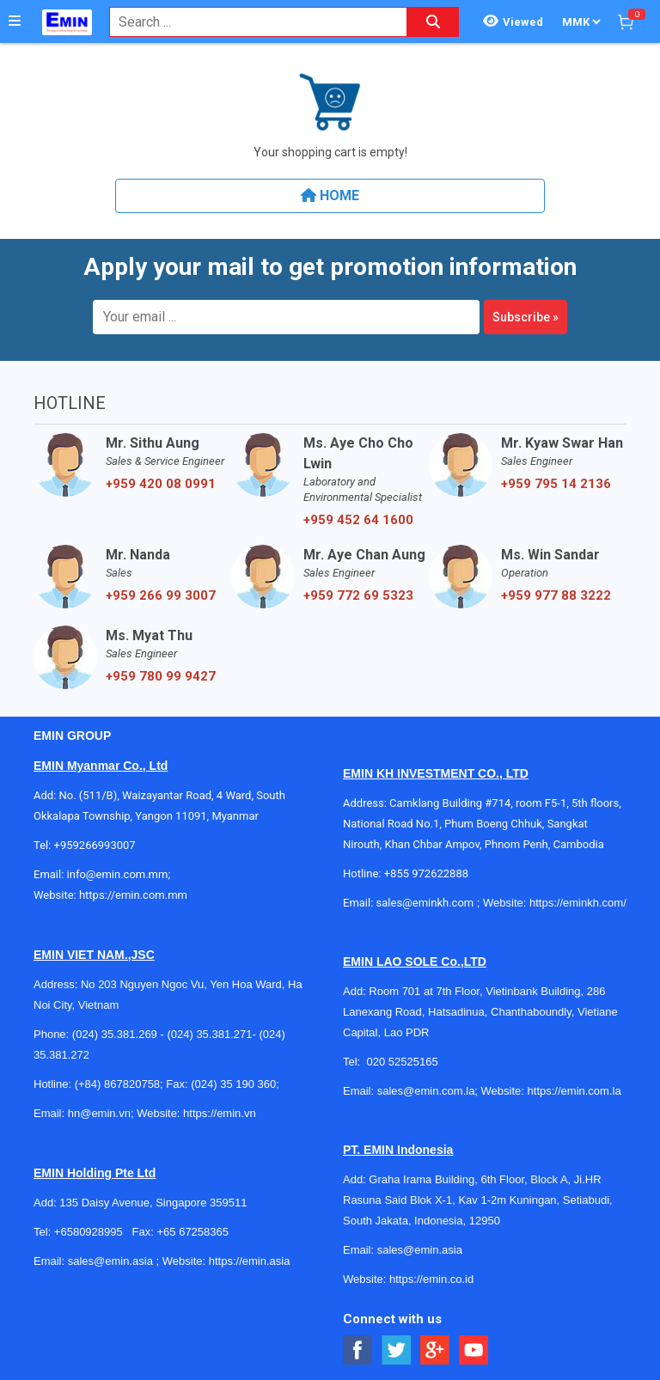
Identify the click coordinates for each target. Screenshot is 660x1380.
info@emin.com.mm (117, 874)
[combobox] (249, 22)
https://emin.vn (219, 1113)
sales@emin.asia (110, 1261)
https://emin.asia (249, 1261)
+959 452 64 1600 (358, 520)
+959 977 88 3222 (556, 595)
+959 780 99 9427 (161, 676)
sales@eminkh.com (425, 902)
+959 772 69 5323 (358, 595)
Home (330, 195)
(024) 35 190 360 (233, 1084)
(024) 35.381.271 (209, 1034)
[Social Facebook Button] (358, 1350)
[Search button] (433, 22)
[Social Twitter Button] (397, 1350)
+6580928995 (88, 1231)
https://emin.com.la (574, 1090)
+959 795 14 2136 (556, 484)
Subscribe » (525, 317)
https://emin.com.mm (133, 894)
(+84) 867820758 (117, 1084)
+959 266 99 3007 (161, 595)
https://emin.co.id (431, 1279)
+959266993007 (98, 845)
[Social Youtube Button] (474, 1350)
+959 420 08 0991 (161, 484)
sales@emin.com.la (426, 1090)
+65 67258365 (192, 1231)
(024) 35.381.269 (114, 1034)
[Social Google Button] (435, 1350)
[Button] (15, 21)
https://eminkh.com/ (577, 902)
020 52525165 (403, 1061)
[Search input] (249, 22)
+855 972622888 (426, 873)
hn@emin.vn (99, 1113)
